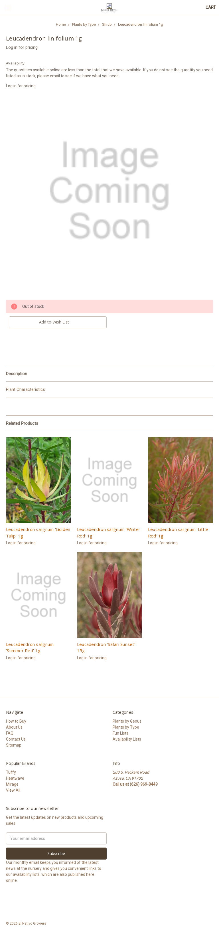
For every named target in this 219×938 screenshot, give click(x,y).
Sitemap (13, 745)
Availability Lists (127, 739)
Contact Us (16, 739)
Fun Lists (120, 733)
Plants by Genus (127, 721)
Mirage (12, 784)
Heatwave (15, 778)
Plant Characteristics (25, 389)
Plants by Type (126, 727)
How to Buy (16, 721)
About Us (14, 727)
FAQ (9, 733)
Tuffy (11, 772)
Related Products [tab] (22, 423)
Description (16, 373)
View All (13, 790)
